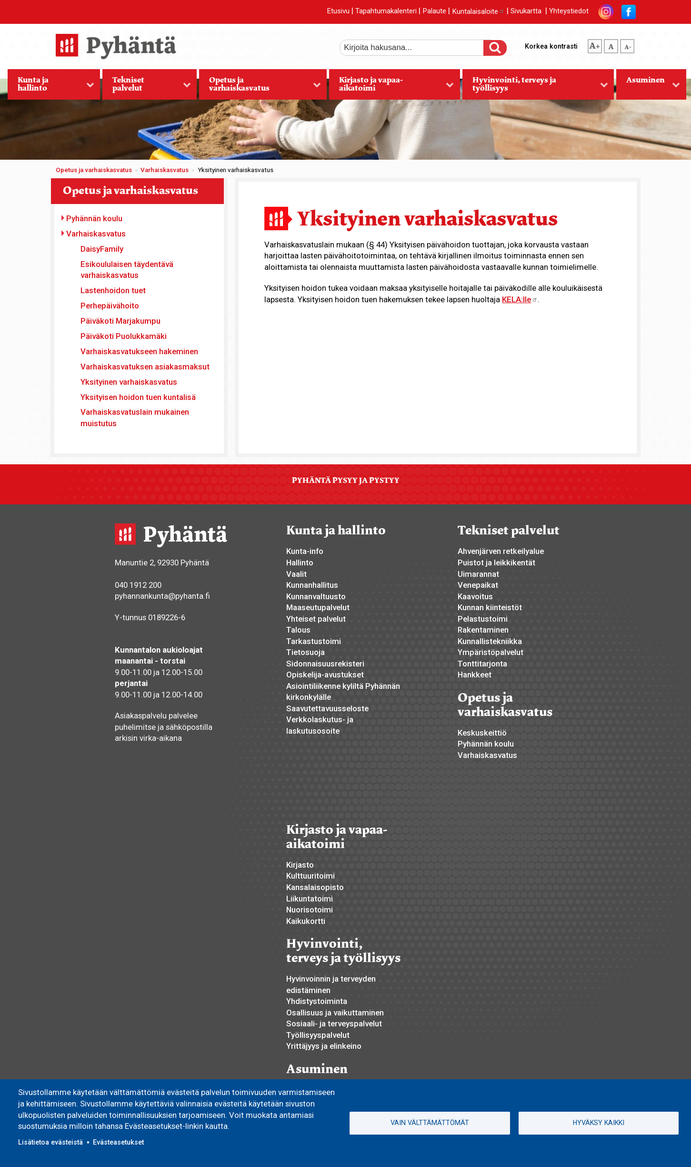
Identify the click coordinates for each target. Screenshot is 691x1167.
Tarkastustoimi (313, 641)
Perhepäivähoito (109, 305)
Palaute (434, 11)
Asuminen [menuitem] (648, 87)
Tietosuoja (305, 652)
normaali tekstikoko (611, 44)
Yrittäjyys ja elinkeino (323, 1046)
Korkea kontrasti (551, 46)
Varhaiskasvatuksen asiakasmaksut (145, 366)
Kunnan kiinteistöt (490, 607)
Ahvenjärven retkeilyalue (501, 551)
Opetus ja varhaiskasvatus (94, 170)
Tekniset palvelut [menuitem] (146, 87)
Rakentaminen (483, 630)
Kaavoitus (475, 596)
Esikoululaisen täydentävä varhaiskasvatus (126, 269)
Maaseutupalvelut (318, 607)
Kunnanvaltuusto (316, 596)
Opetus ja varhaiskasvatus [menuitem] (259, 87)
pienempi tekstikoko (627, 44)
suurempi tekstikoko (595, 44)
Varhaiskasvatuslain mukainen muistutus (134, 417)
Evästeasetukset (118, 1142)
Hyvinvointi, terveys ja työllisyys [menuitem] (535, 87)
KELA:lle (520, 299)
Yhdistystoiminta (316, 1001)
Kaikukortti (305, 921)
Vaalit (296, 574)
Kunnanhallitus (312, 585)
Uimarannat (478, 574)
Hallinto (299, 562)
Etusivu (338, 11)
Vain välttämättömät (430, 1122)
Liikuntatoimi (309, 898)
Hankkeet (474, 674)
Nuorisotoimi (309, 909)
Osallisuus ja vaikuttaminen (335, 1012)
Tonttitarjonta (482, 663)
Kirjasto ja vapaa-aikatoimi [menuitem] (391, 87)
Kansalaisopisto (315, 887)
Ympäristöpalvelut (490, 652)
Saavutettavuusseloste (327, 708)
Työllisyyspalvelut (318, 1035)
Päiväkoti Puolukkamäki (123, 336)
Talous (298, 630)
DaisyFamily (101, 249)
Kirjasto (300, 865)
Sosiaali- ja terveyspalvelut (334, 1023)
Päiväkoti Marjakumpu (120, 321)
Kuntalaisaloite (478, 11)
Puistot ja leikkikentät (496, 562)
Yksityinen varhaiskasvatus (128, 382)
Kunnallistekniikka (490, 641)
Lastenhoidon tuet (113, 290)
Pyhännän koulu (94, 218)
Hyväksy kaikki (598, 1122)
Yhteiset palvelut (316, 619)
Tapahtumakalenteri (386, 11)
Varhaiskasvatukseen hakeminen (139, 351)
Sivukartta (526, 11)
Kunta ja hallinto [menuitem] (51, 87)
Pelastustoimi (483, 619)
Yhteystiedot (569, 11)
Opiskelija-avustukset (325, 674)
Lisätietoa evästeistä (50, 1142)
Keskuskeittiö (482, 732)
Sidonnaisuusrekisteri (325, 663)
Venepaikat (478, 585)
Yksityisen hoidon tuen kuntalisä (138, 397)
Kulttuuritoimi (310, 875)
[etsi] (418, 48)
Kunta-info (304, 551)
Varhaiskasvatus (164, 170)
